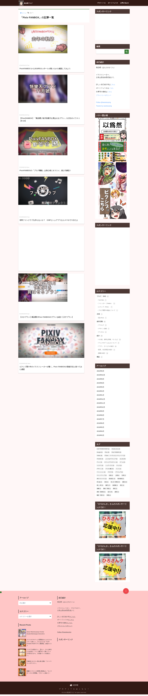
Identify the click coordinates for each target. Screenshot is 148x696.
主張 (100, 314)
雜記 (100, 357)
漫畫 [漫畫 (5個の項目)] (99, 490)
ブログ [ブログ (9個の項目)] (110, 473)
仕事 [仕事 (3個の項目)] (124, 477)
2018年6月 (100, 424)
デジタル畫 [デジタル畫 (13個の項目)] (110, 470)
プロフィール (101, 3)
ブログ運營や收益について (108, 310)
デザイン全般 (104, 329)
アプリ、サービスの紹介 (107, 346)
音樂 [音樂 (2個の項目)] (109, 497)
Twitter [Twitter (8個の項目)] (99, 457)
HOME (74, 687)
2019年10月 (101, 375)
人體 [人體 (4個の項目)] (117, 477)
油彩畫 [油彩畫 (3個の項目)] (115, 487)
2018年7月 (100, 420)
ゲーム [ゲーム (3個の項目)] (122, 464)
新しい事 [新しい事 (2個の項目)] (100, 487)
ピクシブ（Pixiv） (105, 307)
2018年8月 (100, 416)
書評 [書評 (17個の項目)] (108, 487)
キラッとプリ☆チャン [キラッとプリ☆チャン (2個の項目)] (110, 464)
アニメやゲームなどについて (109, 343)
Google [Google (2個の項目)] (99, 454)
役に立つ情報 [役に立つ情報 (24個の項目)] (115, 483)
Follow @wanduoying (103, 102)
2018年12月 (101, 400)
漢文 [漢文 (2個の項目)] (122, 487)
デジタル (102, 332)
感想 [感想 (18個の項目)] (124, 483)
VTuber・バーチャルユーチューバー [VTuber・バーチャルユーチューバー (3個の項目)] (115, 457)
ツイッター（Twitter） (106, 303)
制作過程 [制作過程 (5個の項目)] (121, 480)
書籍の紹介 (103, 353)
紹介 (100, 336)
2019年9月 (100, 379)
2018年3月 (100, 437)
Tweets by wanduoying (104, 106)
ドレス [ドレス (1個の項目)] (118, 470)
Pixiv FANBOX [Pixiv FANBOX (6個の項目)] (116, 454)
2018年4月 (100, 433)
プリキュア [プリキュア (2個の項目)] (119, 473)
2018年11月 (101, 404)
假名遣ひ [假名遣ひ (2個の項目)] (112, 480)
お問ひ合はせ (124, 3)
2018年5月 (100, 429)
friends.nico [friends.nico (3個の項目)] (116, 450)
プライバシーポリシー (104, 95)
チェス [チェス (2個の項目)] (119, 467)
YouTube (102, 300)
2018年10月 (101, 408)
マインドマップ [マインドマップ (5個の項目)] (101, 477)
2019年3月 (100, 392)
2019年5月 (100, 388)
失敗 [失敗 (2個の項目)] (106, 483)
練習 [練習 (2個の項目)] (117, 493)
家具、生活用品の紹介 (106, 350)
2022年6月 (100, 371)
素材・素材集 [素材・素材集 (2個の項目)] (101, 493)
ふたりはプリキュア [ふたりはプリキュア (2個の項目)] (111, 460)
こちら (113, 84)
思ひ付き (102, 318)
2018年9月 (100, 412)
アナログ (102, 325)
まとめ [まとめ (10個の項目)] (123, 460)
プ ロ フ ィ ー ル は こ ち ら (72, 690)
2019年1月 (100, 396)
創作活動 (101, 322)
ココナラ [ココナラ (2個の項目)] (100, 467)
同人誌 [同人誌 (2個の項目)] (99, 483)
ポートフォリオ (113, 3)
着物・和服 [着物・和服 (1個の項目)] (107, 490)
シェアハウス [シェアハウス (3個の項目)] (110, 467)
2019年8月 (100, 384)
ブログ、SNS (103, 296)
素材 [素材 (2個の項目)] (115, 490)
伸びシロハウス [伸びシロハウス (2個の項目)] (101, 480)
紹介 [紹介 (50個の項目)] (110, 493)
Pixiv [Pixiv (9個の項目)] (107, 454)
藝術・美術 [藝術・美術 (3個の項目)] (100, 497)
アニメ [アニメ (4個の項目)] (99, 464)
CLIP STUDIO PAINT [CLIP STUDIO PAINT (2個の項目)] (103, 450)
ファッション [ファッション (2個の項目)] (101, 473)
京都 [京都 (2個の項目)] (111, 477)
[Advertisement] (35, 117)
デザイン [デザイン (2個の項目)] (100, 470)
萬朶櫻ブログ (28, 3)
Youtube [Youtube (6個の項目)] (100, 460)
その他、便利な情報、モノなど (109, 340)
